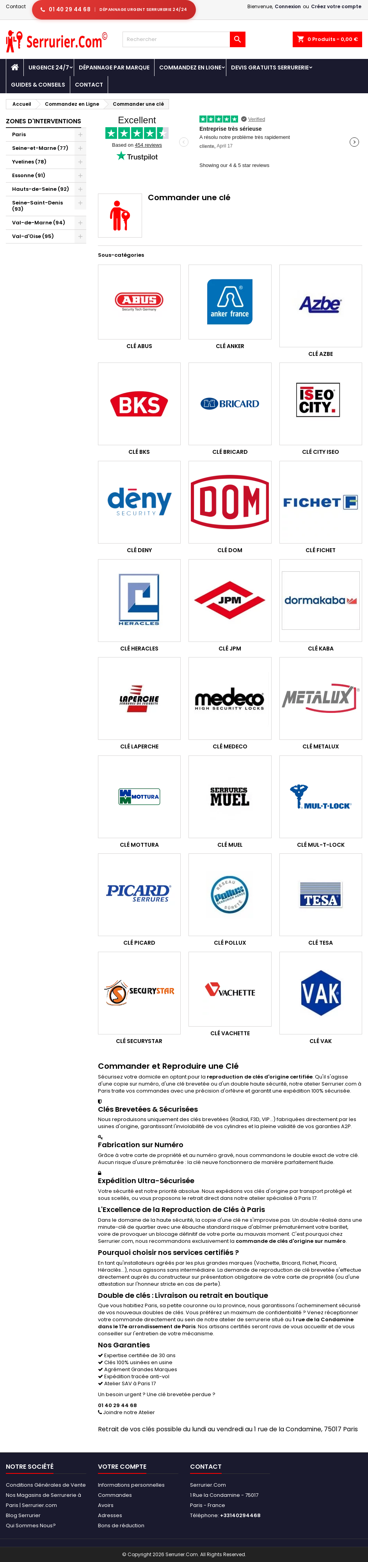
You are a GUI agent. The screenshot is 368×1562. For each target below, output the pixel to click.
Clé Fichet (321, 550)
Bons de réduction (121, 1525)
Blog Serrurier (23, 1515)
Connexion (288, 6)
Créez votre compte (336, 6)
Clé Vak (320, 1041)
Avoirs (106, 1505)
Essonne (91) (28, 175)
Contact (16, 6)
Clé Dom (229, 550)
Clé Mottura (139, 845)
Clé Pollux (230, 943)
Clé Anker (230, 346)
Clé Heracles (139, 648)
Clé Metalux (320, 746)
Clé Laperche (139, 746)
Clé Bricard (230, 452)
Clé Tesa (320, 943)
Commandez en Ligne (190, 67)
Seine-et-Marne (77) (40, 148)
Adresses (110, 1515)
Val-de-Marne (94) (38, 222)
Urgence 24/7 (48, 67)
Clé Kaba (321, 648)
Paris (19, 134)
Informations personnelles (131, 1485)
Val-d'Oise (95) (33, 236)
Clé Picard (139, 943)
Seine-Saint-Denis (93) (37, 206)
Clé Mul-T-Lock (321, 845)
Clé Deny (139, 550)
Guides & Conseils (38, 85)
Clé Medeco (230, 746)
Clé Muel (230, 845)
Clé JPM (230, 648)
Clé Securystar (139, 1041)
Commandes (115, 1495)
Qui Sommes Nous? (31, 1525)
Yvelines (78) (29, 161)
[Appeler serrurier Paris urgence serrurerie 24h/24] (114, 10)
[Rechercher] (184, 39)
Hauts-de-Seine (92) (40, 189)
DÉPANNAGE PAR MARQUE (114, 67)
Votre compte (122, 1466)
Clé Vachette (230, 1033)
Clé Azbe (320, 354)
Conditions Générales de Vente (46, 1485)
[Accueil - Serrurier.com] (14, 67)
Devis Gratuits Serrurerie (270, 67)
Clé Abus (139, 346)
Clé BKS (139, 452)
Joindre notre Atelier (126, 1412)
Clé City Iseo (320, 452)
